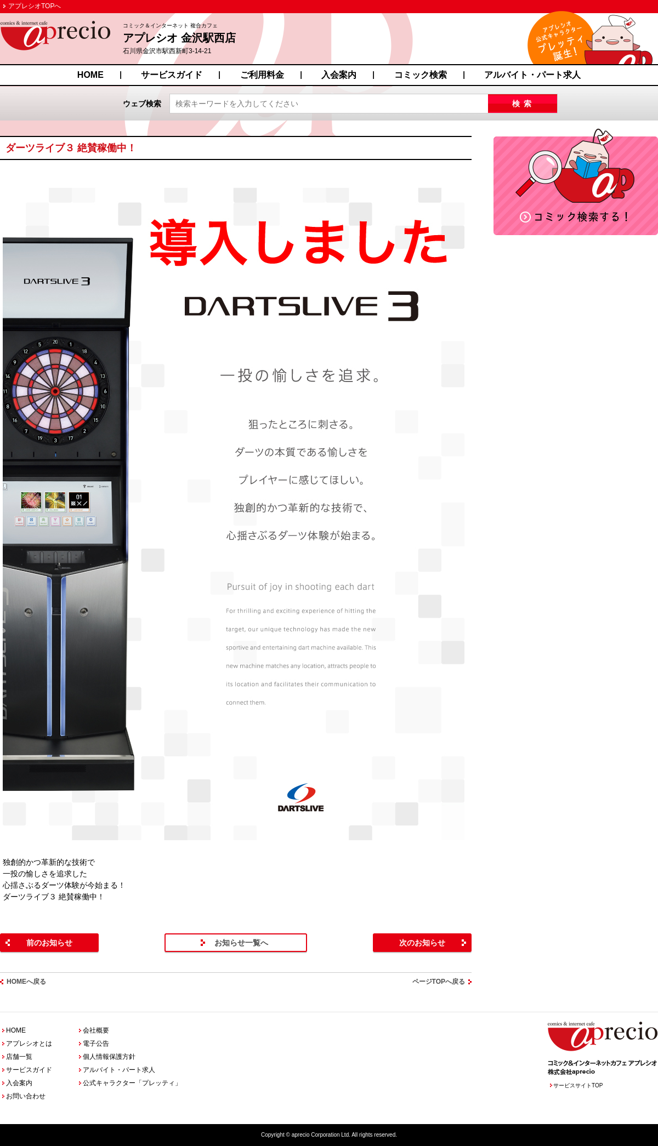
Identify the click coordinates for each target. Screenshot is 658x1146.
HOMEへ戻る (26, 981)
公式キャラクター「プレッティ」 (132, 1083)
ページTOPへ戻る (438, 981)
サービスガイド (171, 74)
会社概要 (96, 1030)
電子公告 (96, 1043)
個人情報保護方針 (109, 1057)
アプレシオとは (29, 1043)
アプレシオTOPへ (34, 6)
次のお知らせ (422, 942)
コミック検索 (420, 74)
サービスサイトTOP (578, 1085)
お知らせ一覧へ (241, 942)
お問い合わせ (26, 1096)
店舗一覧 (19, 1057)
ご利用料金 (262, 74)
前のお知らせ (49, 942)
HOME (90, 74)
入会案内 (338, 74)
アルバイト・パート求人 (532, 74)
